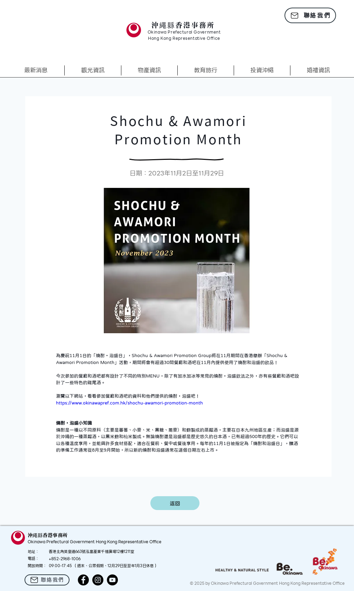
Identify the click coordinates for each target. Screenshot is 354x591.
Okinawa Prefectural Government (184, 32)
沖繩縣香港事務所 (183, 24)
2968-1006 (70, 559)
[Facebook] (83, 579)
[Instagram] (97, 579)
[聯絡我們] (310, 15)
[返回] (174, 503)
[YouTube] (112, 579)
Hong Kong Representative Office (184, 39)
